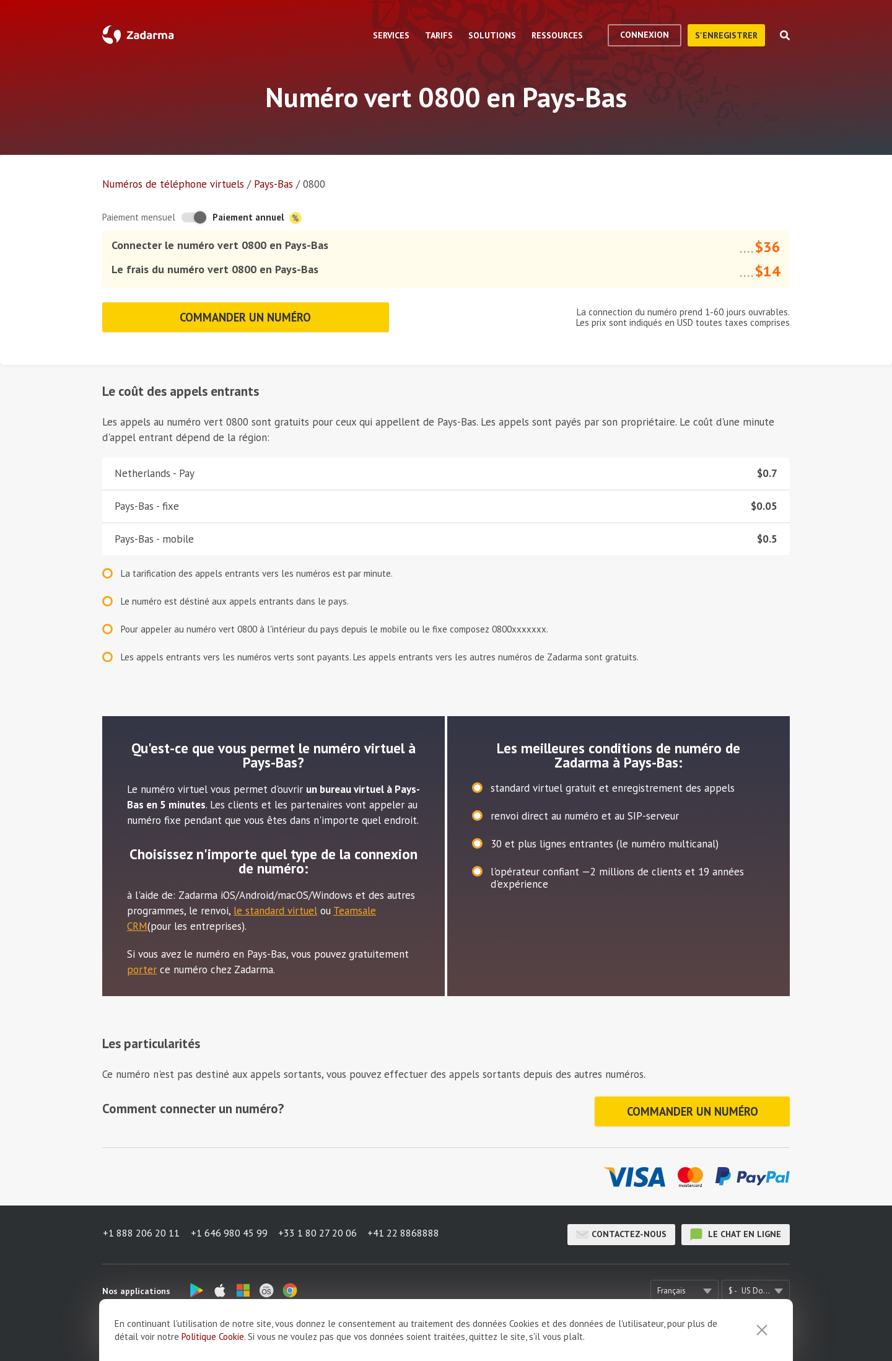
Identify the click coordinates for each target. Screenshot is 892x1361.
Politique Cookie (212, 1336)
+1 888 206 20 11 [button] (140, 1227)
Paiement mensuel (138, 217)
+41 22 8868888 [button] (408, 1227)
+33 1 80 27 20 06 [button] (320, 1227)
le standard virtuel (275, 907)
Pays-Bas (273, 184)
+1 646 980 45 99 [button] (229, 1227)
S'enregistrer (726, 35)
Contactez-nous (621, 1227)
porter (142, 966)
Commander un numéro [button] (245, 315)
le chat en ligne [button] (735, 1227)
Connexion (644, 34)
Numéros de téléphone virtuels (173, 184)
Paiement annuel (257, 217)
